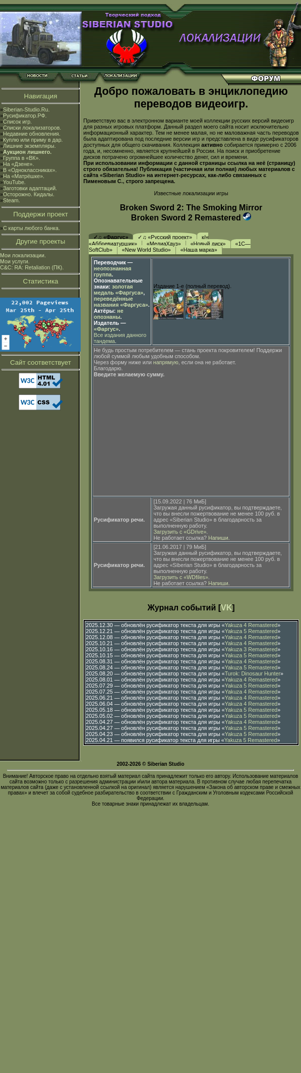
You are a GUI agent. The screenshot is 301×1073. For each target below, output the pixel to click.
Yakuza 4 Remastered (251, 625)
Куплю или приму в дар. (33, 140)
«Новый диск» (208, 244)
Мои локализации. (23, 255)
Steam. (11, 200)
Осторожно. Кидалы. (28, 194)
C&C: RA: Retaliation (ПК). (32, 267)
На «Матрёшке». (23, 176)
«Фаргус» (106, 329)
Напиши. (219, 538)
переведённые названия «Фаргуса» (121, 302)
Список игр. (17, 122)
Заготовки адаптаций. (30, 188)
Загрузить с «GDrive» (179, 532)
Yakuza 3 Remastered (251, 649)
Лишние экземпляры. (29, 146)
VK (226, 607)
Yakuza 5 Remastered (251, 631)
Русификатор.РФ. (25, 115)
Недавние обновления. (32, 134)
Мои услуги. (15, 261)
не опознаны (109, 314)
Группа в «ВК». (21, 158)
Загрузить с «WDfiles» (180, 577)
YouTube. (14, 182)
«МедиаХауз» (164, 244)
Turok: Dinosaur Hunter (252, 673)
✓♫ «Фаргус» (110, 237)
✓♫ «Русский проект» (165, 237)
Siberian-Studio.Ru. (26, 109)
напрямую (165, 362)
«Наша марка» (198, 250)
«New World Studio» (146, 250)
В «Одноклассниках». (30, 170)
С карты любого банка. (31, 228)
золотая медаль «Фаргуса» (118, 290)
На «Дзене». (18, 164)
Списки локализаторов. (32, 128)
